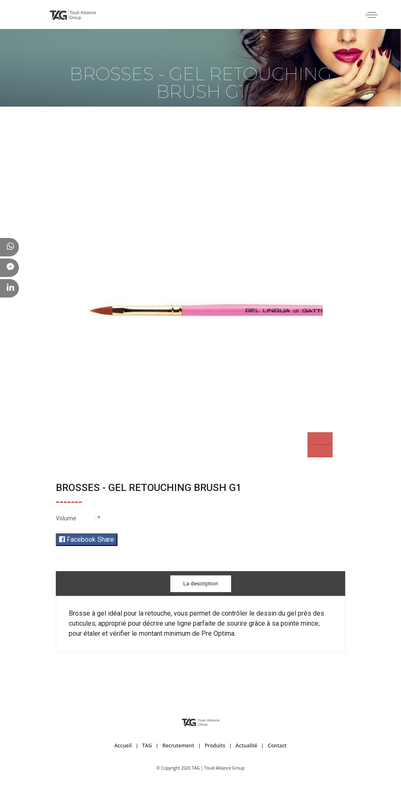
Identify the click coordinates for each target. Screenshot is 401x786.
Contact (277, 745)
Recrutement (178, 745)
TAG (147, 745)
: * (78, 518)
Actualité (247, 745)
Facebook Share (86, 539)
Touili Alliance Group (224, 768)
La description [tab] (200, 583)
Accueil (123, 745)
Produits (215, 745)
